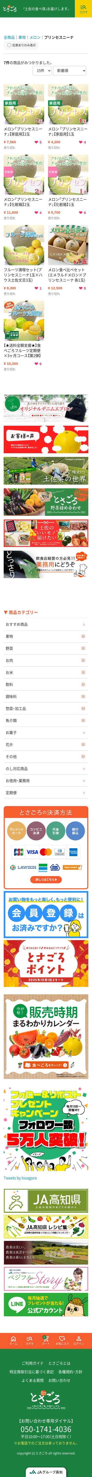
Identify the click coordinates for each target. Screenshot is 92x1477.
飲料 (9, 684)
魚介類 (11, 720)
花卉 (9, 744)
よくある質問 (33, 1380)
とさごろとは (59, 1363)
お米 (9, 672)
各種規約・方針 (70, 1371)
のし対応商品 (17, 768)
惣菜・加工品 (16, 708)
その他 (11, 756)
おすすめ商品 (17, 624)
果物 (9, 636)
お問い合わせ (59, 1380)
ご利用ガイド (33, 1363)
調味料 (11, 696)
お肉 (9, 660)
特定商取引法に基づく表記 (32, 1371)
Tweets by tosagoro (20, 1178)
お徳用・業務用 (18, 780)
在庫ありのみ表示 (24, 45)
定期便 (11, 792)
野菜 (9, 648)
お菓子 (11, 732)
